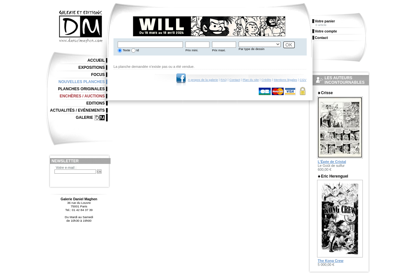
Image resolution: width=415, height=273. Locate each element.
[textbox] (150, 45)
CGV (303, 79)
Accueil (96, 60)
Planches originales (81, 89)
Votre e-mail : (66, 167)
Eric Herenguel (334, 176)
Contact (234, 79)
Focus (98, 74)
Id (137, 50)
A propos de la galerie (203, 79)
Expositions (91, 67)
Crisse (327, 93)
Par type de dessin (251, 49)
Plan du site (251, 79)
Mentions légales (285, 79)
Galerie (84, 117)
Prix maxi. (219, 50)
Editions (95, 103)
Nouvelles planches (81, 82)
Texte (126, 50)
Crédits (266, 79)
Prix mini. (191, 50)
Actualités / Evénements (77, 110)
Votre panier (325, 21)
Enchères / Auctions (82, 96)
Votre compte (326, 31)
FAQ (223, 79)
